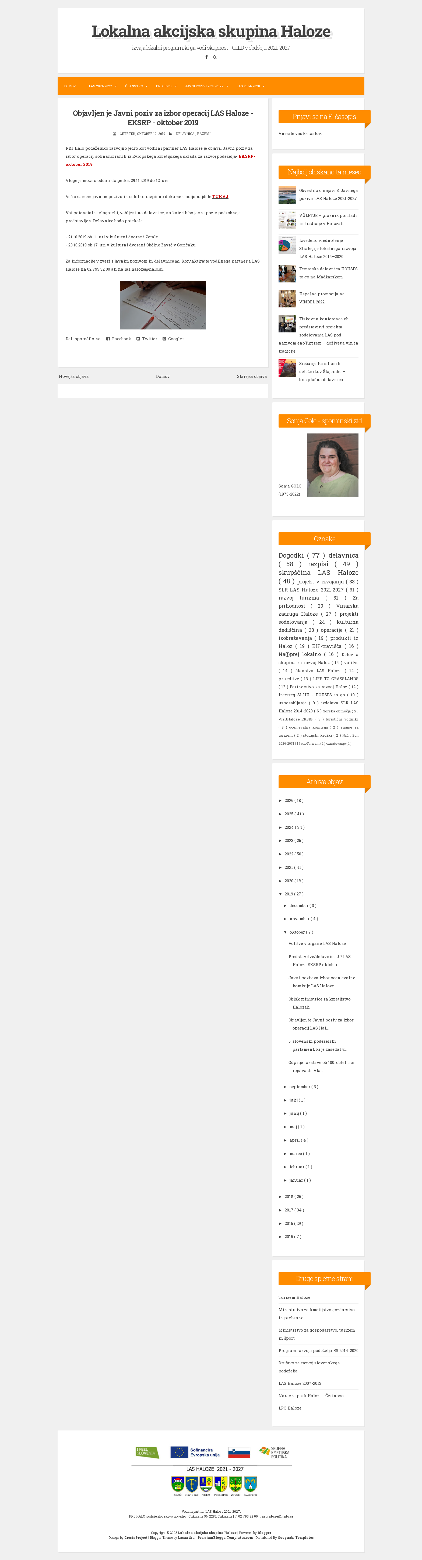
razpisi (203, 133)
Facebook (118, 338)
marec (296, 1153)
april (295, 1139)
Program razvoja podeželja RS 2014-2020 (318, 1350)
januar (297, 1180)
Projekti (164, 86)
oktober (298, 932)
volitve (351, 662)
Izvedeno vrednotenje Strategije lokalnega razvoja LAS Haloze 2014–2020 (327, 248)
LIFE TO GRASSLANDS (335, 678)
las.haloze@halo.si (276, 1516)
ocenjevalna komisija (309, 727)
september (300, 1086)
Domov (70, 86)
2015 (289, 1236)
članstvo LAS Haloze (320, 670)
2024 (290, 827)
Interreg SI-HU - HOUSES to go (313, 694)
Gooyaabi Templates (296, 1537)
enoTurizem (310, 743)
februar (297, 1166)
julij (294, 1099)
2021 (289, 867)
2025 (289, 813)
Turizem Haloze (294, 1297)
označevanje (336, 743)
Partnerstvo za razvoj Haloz (319, 686)
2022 (289, 853)
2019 (289, 893)
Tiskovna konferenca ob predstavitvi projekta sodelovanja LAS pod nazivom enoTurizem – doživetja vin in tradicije (318, 335)
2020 (289, 880)
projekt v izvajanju (321, 581)
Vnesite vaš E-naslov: (300, 133)
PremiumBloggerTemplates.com (226, 1537)
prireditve (290, 678)
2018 (289, 1196)
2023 (289, 840)
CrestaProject (136, 1537)
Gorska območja (337, 710)
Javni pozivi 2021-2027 (204, 86)
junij (295, 1113)
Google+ (173, 338)
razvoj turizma (302, 597)
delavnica (185, 133)
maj (294, 1126)
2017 (289, 1209)
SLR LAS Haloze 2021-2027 (312, 589)
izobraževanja (297, 637)
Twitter (146, 338)
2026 (289, 800)
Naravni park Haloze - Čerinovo (311, 1395)
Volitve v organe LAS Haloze (317, 943)
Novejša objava (74, 376)
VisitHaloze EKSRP (297, 718)
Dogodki (293, 555)
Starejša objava (252, 376)
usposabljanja (294, 702)
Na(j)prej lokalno (301, 654)
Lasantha (186, 1537)
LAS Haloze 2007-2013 (300, 1383)
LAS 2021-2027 (100, 86)
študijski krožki (318, 735)
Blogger (264, 1532)
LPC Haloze (290, 1408)
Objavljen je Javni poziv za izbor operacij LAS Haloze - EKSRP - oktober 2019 (163, 117)
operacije (333, 629)
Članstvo (134, 86)
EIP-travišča (328, 646)
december (300, 905)
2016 (289, 1223)
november (300, 918)
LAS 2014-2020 (248, 86)
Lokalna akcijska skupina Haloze (211, 30)
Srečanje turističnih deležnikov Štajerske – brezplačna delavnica (322, 371)
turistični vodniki (342, 718)
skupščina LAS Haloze (318, 572)
